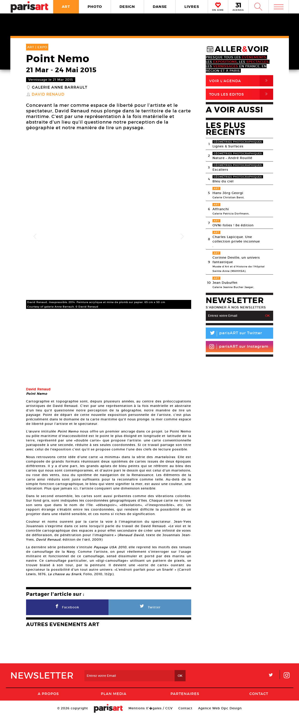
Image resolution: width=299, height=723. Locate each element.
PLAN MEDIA (113, 700)
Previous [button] (35, 236)
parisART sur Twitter (234, 334)
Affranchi (221, 209)
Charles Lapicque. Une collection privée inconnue (236, 239)
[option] (108, 236)
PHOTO (95, 6)
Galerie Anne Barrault (59, 87)
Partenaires (185, 700)
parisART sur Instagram (238, 346)
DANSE (160, 6)
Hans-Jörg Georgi (228, 193)
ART (66, 6)
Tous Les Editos (241, 94)
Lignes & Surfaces (228, 146)
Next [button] (182, 236)
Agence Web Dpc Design (220, 715)
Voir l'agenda (241, 80)
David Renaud (48, 94)
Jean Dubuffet (225, 283)
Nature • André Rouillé (232, 158)
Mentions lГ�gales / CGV (150, 715)
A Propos (48, 700)
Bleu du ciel (223, 181)
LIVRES (191, 6)
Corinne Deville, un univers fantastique (236, 260)
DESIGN (127, 6)
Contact (258, 700)
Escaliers (220, 170)
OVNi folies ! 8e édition (233, 225)
